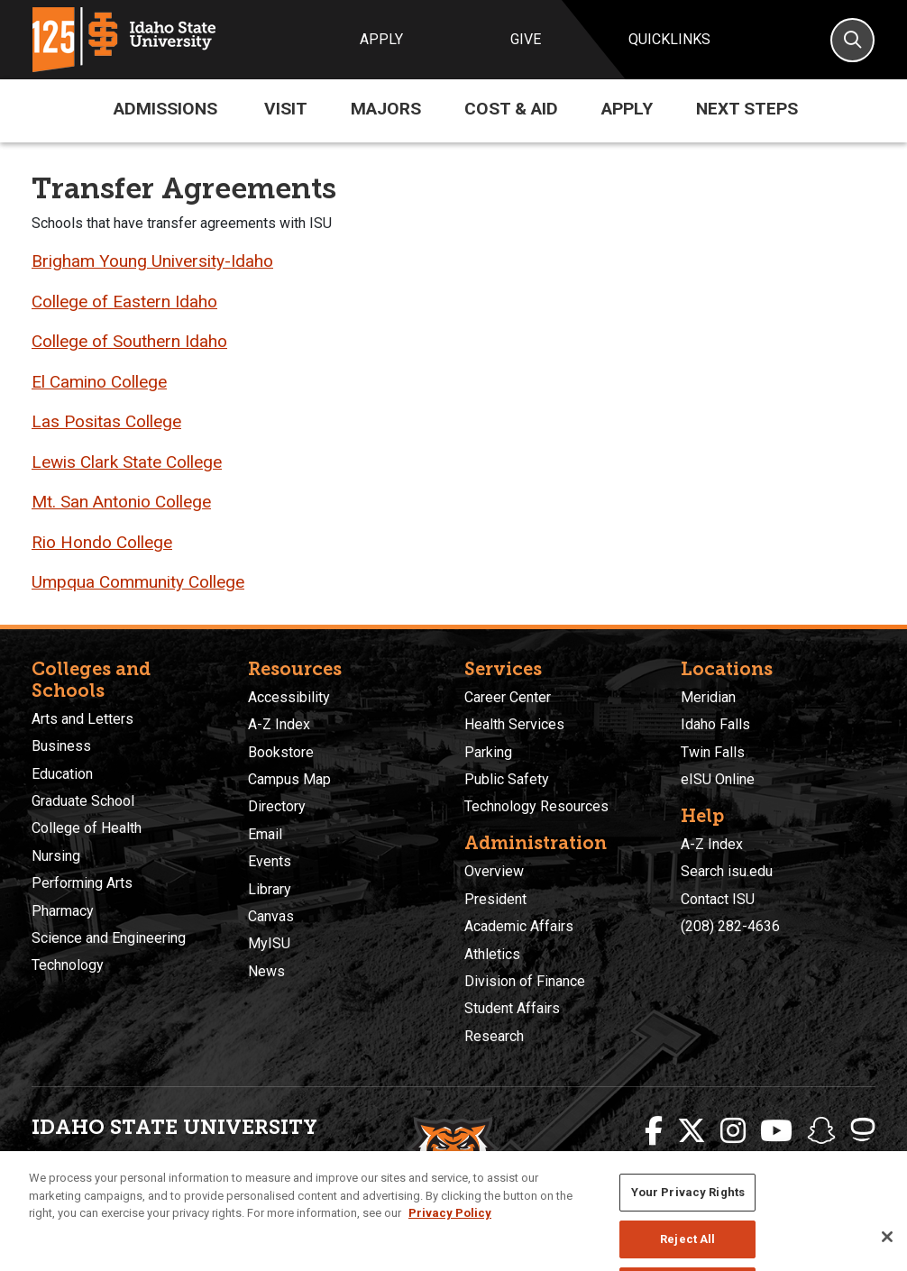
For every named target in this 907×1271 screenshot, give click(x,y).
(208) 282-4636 (730, 926)
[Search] (852, 40)
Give (525, 39)
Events (269, 861)
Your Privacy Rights (688, 1214)
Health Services (514, 724)
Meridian (708, 697)
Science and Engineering (109, 937)
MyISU (269, 943)
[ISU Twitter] (691, 1131)
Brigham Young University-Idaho (152, 261)
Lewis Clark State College (127, 462)
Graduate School (83, 800)
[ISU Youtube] (776, 1131)
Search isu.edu (727, 871)
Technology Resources (536, 806)
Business (61, 745)
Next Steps (747, 108)
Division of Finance (524, 981)
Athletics (492, 954)
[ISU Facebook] (654, 1131)
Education (62, 773)
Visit (285, 108)
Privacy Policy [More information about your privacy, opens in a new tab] (449, 1234)
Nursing (56, 855)
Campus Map (289, 779)
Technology (68, 965)
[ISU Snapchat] (821, 1131)
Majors (386, 108)
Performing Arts (82, 883)
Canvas (271, 916)
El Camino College (99, 381)
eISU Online (718, 779)
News (266, 971)
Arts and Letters (82, 718)
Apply (381, 39)
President (495, 899)
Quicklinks (669, 39)
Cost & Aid (511, 108)
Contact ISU (718, 899)
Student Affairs (512, 1008)
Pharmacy (63, 910)
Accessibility (289, 697)
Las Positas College (106, 421)
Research (494, 1036)
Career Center (507, 697)
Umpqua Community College (138, 581)
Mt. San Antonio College (121, 501)
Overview (494, 871)
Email (265, 834)
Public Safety (506, 779)
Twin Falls (713, 752)
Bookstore (281, 752)
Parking (488, 752)
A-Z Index (279, 724)
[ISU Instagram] (733, 1131)
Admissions (165, 108)
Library (269, 889)
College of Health (87, 828)
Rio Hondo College (102, 542)
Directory (277, 806)
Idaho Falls (715, 724)
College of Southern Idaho (129, 341)
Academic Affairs (518, 926)
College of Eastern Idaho (124, 301)
